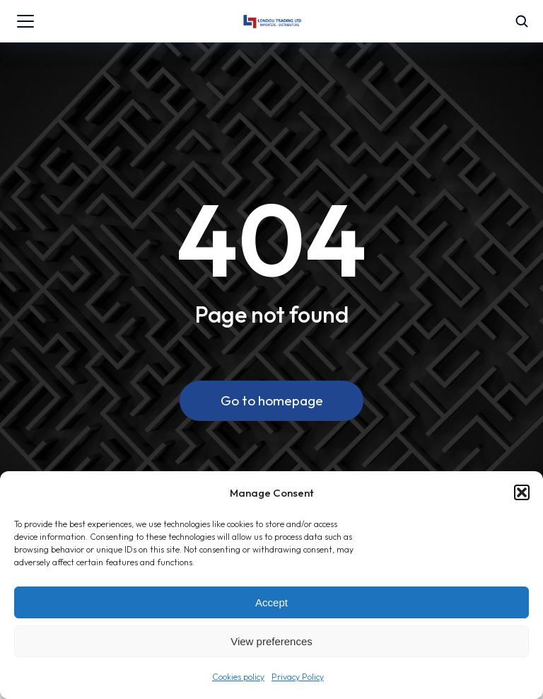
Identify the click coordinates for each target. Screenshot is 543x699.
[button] (522, 492)
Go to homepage (272, 400)
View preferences (271, 641)
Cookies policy (238, 676)
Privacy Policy (298, 676)
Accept (271, 602)
